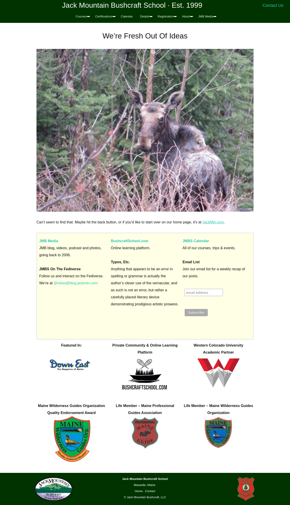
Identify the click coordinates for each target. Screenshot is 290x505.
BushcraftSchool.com (129, 241)
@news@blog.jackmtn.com (76, 283)
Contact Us (273, 5)
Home (139, 491)
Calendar (127, 16)
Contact (150, 491)
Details (144, 16)
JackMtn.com (213, 222)
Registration (165, 16)
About (186, 16)
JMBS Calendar (195, 241)
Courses (81, 16)
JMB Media (205, 16)
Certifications (103, 16)
